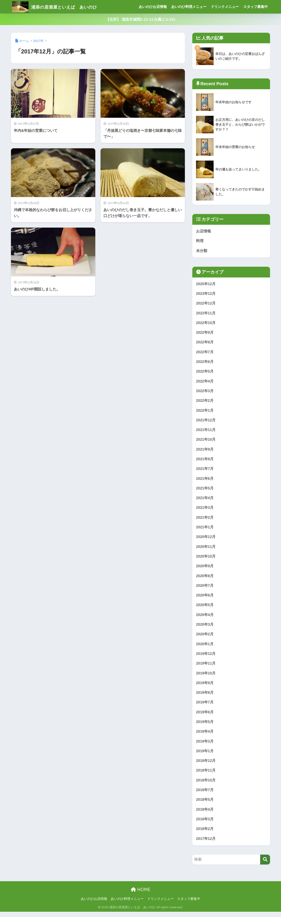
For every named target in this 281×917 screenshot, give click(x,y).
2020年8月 (205, 579)
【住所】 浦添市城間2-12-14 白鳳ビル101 (140, 19)
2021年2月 (205, 520)
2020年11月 (206, 549)
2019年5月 (205, 726)
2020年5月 (205, 608)
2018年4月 (205, 814)
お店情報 (203, 231)
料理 (200, 241)
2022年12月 (206, 304)
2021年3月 (205, 510)
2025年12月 (206, 284)
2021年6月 (205, 480)
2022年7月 (205, 353)
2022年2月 (205, 402)
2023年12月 (206, 294)
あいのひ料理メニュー (188, 7)
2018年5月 (205, 805)
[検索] (265, 865)
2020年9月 (205, 569)
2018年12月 (206, 765)
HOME (140, 895)
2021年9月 (205, 451)
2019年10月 (206, 677)
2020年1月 (205, 647)
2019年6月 (205, 716)
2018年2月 (205, 834)
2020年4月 (205, 618)
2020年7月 (205, 589)
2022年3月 (205, 392)
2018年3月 (205, 824)
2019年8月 (205, 696)
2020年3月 (205, 628)
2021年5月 (205, 490)
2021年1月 (205, 529)
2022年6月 (205, 363)
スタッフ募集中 (255, 7)
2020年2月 (205, 638)
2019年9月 (205, 687)
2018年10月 (206, 785)
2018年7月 (205, 795)
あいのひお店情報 (153, 7)
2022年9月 (205, 333)
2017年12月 (206, 844)
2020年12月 (206, 539)
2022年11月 (206, 314)
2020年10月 (206, 559)
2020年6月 (205, 598)
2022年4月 (205, 382)
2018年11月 (206, 775)
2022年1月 (205, 412)
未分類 (201, 251)
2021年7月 (205, 471)
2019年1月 (205, 756)
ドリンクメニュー (225, 7)
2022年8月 (205, 343)
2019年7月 (205, 706)
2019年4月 (205, 736)
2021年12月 (206, 422)
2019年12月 (206, 657)
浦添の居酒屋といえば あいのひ (62, 7)
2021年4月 (205, 500)
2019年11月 (206, 667)
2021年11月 (206, 431)
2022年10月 (206, 323)
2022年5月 (205, 372)
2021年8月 (205, 461)
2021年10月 (206, 441)
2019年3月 (205, 746)
